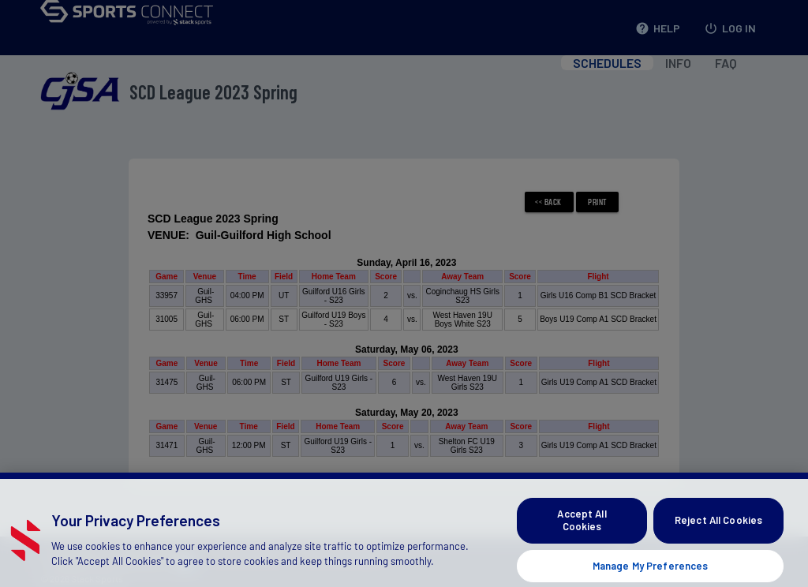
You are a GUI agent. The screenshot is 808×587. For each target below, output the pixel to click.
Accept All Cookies (581, 531)
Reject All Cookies (718, 531)
